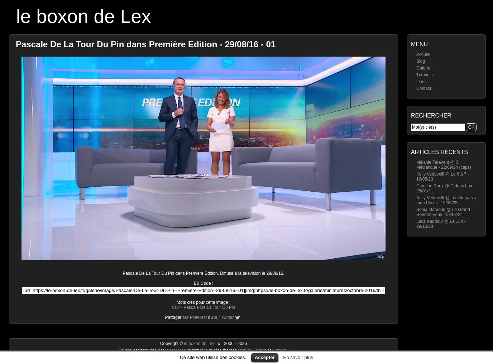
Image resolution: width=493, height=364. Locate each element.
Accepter (265, 357)
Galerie (423, 68)
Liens (421, 81)
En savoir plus (298, 357)
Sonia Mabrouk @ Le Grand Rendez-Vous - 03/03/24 (443, 212)
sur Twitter (224, 317)
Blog (420, 61)
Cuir (176, 307)
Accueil (423, 54)
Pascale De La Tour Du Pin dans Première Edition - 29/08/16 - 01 (146, 44)
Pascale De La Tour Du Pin (209, 307)
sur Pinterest (195, 317)
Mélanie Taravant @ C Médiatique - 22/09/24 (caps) (443, 165)
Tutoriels (424, 74)
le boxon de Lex (83, 16)
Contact (423, 88)
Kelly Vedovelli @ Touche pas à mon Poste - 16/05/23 (446, 200)
